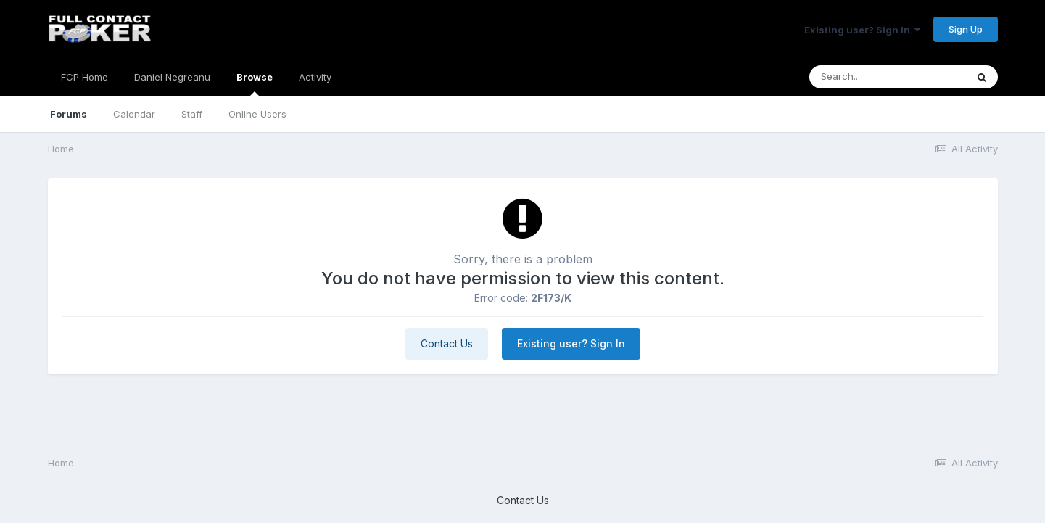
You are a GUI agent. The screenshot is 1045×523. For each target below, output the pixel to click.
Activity (315, 77)
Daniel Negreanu (172, 77)
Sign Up (966, 29)
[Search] (887, 76)
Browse (254, 83)
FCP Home (84, 77)
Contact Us (447, 343)
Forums (68, 114)
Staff (191, 114)
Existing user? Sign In (862, 30)
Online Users (257, 114)
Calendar (134, 114)
